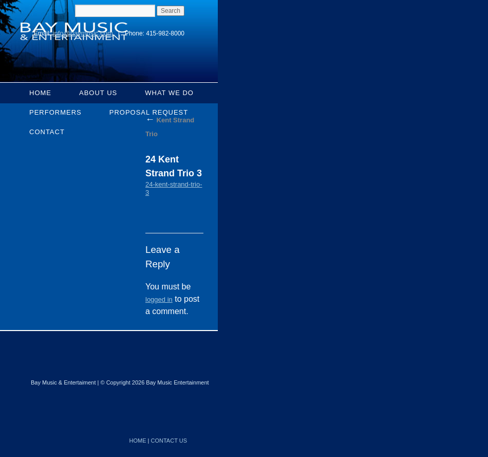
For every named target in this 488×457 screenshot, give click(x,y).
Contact (47, 132)
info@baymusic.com (83, 33)
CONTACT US (169, 440)
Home (40, 93)
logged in (159, 299)
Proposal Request (149, 112)
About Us (98, 93)
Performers (55, 112)
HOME (137, 440)
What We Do (169, 93)
